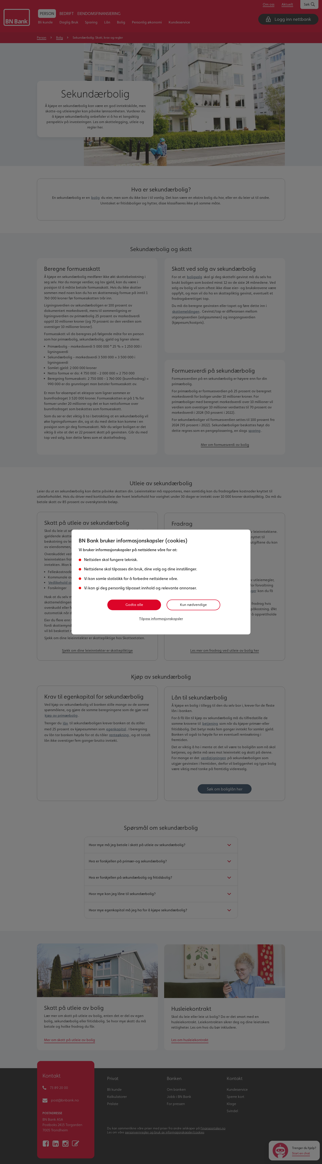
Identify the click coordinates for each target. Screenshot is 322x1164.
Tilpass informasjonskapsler (161, 618)
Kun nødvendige (195, 605)
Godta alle (134, 605)
